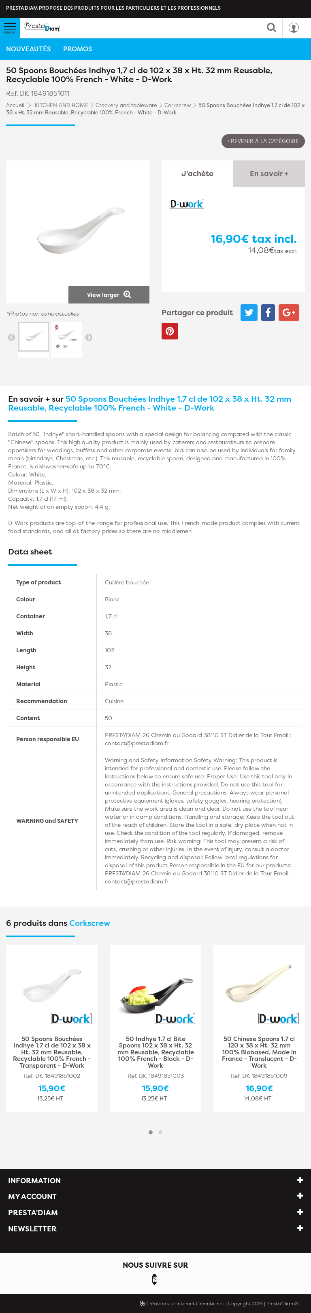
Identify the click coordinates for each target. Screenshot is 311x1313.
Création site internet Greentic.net (182, 1303)
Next (89, 337)
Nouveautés (28, 48)
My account (32, 1196)
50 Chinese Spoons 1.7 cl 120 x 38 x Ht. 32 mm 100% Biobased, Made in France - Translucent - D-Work (259, 1052)
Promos (77, 48)
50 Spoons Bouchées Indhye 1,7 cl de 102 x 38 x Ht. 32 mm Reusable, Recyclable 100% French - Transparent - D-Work (52, 1052)
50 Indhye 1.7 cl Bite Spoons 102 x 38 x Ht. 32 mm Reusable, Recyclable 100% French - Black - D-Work (155, 1052)
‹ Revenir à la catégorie (263, 141)
